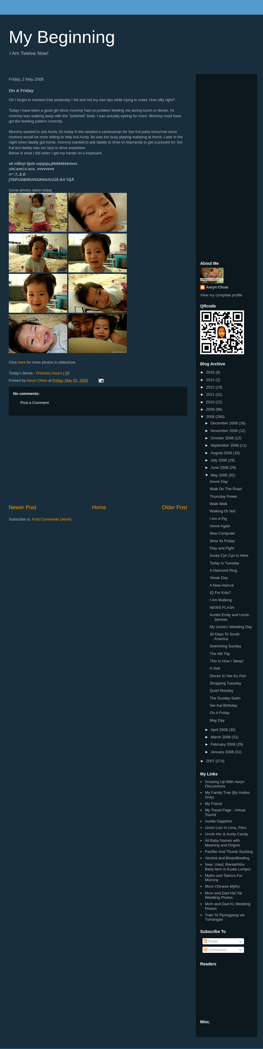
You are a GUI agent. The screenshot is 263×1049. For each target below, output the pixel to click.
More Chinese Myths (222, 886)
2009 (211, 409)
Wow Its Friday (222, 541)
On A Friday (219, 713)
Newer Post (22, 507)
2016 (211, 372)
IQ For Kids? (220, 592)
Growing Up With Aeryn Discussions (224, 784)
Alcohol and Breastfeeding (227, 858)
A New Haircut (221, 585)
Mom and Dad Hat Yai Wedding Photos (223, 895)
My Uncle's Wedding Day (231, 627)
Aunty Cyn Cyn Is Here (229, 555)
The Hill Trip (220, 653)
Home (99, 507)
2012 (211, 387)
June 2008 (220, 467)
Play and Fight (222, 548)
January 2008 (223, 752)
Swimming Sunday (225, 646)
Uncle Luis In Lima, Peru (225, 827)
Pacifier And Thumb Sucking (228, 851)
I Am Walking (220, 600)
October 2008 (223, 438)
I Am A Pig (218, 518)
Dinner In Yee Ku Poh (228, 676)
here (22, 362)
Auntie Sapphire (218, 821)
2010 (211, 402)
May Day (217, 720)
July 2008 (219, 460)
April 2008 (220, 729)
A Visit (215, 668)
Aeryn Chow (217, 287)
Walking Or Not (222, 511)
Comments (215, 950)
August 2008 (222, 453)
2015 (211, 380)
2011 (211, 394)
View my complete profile (221, 295)
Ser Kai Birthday (223, 705)
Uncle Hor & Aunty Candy (226, 834)
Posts (211, 941)
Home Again (220, 526)
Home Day (218, 481)
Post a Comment (34, 402)
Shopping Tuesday (225, 683)
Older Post (174, 507)
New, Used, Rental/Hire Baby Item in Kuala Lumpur (228, 866)
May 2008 (220, 475)
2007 (211, 761)
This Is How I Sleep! (226, 661)
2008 (211, 416)
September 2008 (225, 445)
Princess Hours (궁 (52, 373)
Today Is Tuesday (224, 563)
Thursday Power (223, 496)
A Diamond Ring (223, 570)
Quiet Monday (221, 690)
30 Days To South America (224, 636)
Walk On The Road (226, 489)
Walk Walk (218, 504)
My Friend (213, 803)
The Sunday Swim (225, 698)
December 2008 (225, 423)
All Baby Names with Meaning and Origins (222, 842)
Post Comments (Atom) (52, 519)
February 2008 (223, 744)
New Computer (222, 533)
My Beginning (62, 37)
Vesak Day (219, 578)
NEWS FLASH (222, 607)
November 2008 (225, 430)
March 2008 (221, 737)
